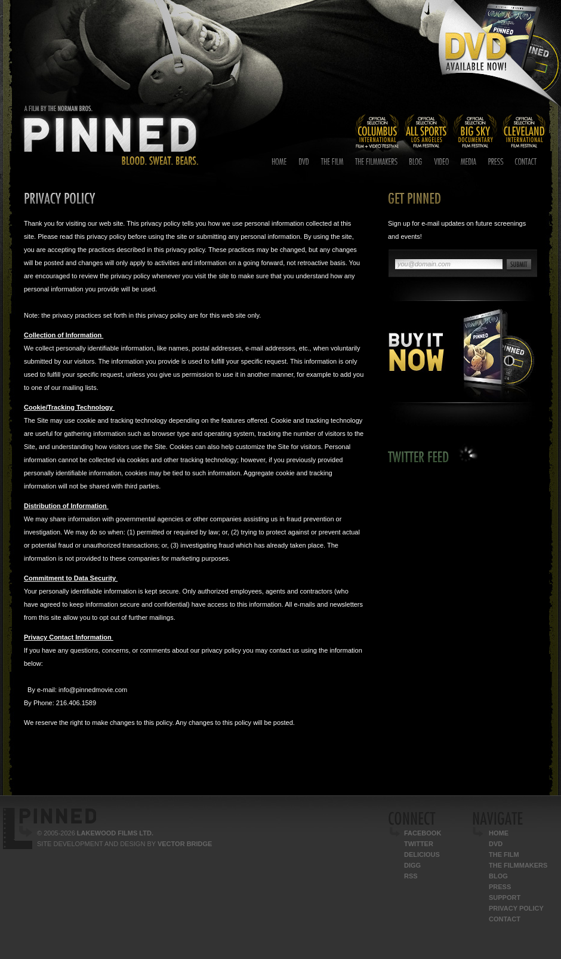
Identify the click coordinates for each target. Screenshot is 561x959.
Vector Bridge (185, 843)
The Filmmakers (518, 865)
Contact (504, 919)
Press (500, 886)
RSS (411, 876)
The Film (504, 854)
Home (498, 833)
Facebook (422, 833)
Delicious (422, 854)
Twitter (418, 843)
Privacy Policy (516, 908)
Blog (498, 876)
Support (504, 897)
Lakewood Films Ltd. (115, 833)
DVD (496, 843)
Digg (412, 865)
